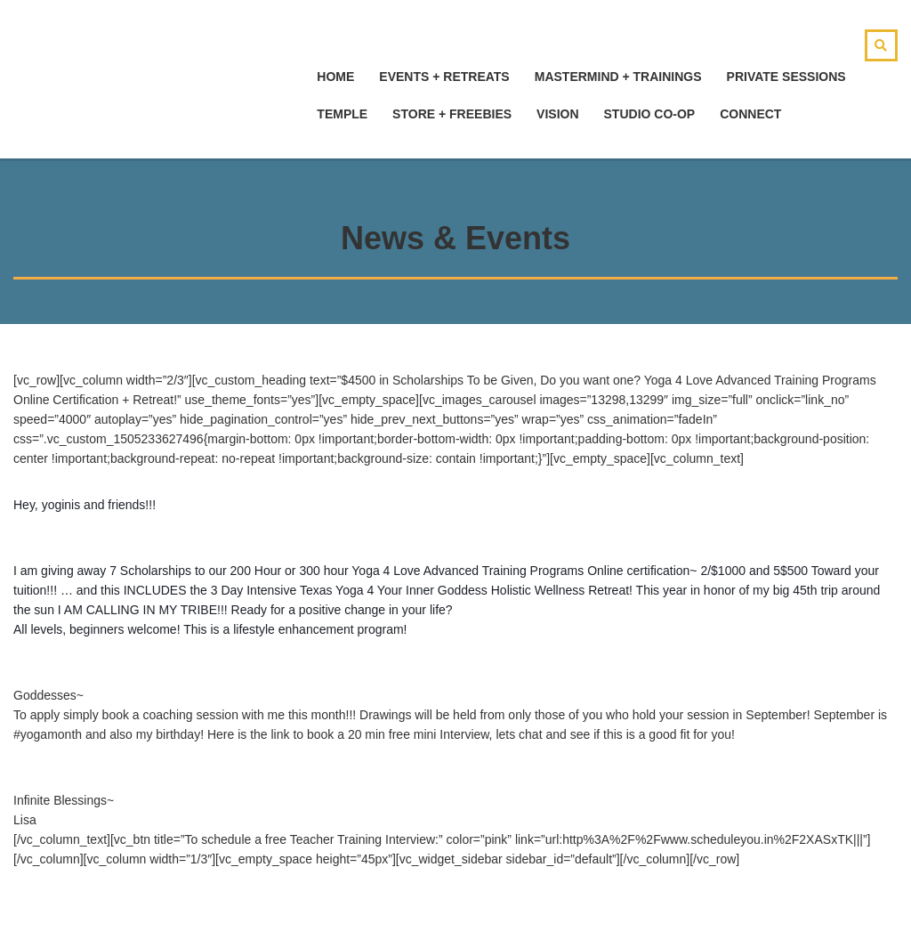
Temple (342, 114)
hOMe (335, 76)
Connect (750, 114)
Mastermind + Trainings (618, 76)
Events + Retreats (444, 76)
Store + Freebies (452, 114)
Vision (557, 114)
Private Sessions (786, 76)
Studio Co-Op (650, 114)
